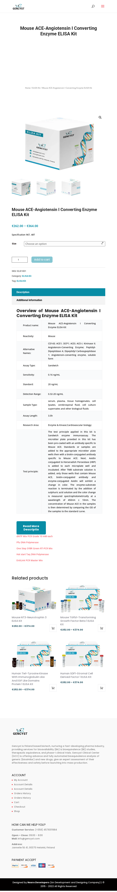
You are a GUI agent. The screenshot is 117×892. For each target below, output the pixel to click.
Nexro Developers (38, 882)
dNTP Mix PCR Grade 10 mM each (35, 536)
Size (14, 243)
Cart (16, 802)
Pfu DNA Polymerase (28, 542)
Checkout (19, 806)
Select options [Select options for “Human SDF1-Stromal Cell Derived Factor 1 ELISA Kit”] (101, 688)
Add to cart (42, 259)
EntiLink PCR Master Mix (30, 560)
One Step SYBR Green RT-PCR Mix (35, 548)
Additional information (29, 300)
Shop (17, 811)
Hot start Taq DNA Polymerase (33, 554)
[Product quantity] (20, 260)
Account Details (23, 784)
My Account (21, 780)
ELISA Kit (36, 88)
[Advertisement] (58, 62)
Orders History (22, 793)
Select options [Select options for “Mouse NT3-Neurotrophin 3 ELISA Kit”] (53, 628)
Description (23, 292)
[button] (100, 117)
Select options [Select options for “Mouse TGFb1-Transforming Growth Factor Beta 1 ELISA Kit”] (101, 628)
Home (27, 88)
